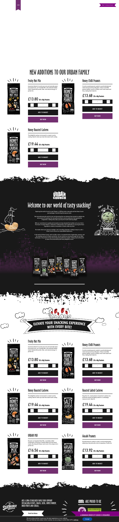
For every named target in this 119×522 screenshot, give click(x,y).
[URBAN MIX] (14, 433)
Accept (87, 519)
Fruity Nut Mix (34, 81)
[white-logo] (10, 502)
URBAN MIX (33, 435)
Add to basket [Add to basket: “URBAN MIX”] (43, 464)
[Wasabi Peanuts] (68, 434)
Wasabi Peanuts (89, 436)
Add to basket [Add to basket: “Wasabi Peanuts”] (97, 464)
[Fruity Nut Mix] (14, 78)
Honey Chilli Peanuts (91, 81)
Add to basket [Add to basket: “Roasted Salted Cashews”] (97, 418)
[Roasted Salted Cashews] (68, 388)
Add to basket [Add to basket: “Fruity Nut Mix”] (43, 112)
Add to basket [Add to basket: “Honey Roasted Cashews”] (43, 157)
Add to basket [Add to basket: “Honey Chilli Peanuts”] (97, 109)
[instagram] (92, 5)
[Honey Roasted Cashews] (14, 128)
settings (76, 520)
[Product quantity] (43, 105)
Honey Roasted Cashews (38, 130)
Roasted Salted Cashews (92, 390)
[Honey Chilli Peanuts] (68, 78)
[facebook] (88, 5)
